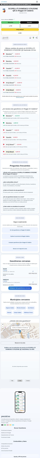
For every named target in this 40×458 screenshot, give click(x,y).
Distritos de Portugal (6, 432)
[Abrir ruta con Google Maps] (33, 37)
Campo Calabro (17, 312)
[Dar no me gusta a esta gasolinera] (7, 37)
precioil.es (5, 416)
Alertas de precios (5, 446)
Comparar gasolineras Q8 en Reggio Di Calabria (20, 242)
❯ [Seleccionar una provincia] (2, 4)
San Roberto (31, 307)
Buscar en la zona (20, 343)
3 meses (28, 380)
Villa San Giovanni (21, 307)
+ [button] (2, 325)
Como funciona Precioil (6, 450)
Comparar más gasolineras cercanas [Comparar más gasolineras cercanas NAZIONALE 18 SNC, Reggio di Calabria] (20, 288)
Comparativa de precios (6, 443)
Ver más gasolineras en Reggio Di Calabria (20, 230)
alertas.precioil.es (20, 97)
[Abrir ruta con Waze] (30, 37)
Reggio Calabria (9, 4)
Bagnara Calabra (10, 307)
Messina (9, 312)
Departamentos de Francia (7, 435)
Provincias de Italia (5, 437)
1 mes (19, 380)
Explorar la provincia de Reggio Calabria (20, 236)
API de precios (4, 448)
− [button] (2, 327)
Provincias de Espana (6, 430)
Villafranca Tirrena (28, 312)
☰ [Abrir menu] (37, 2)
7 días (12, 380)
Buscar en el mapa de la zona (20, 248)
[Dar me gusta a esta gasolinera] (4, 37)
